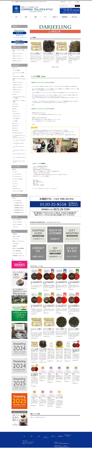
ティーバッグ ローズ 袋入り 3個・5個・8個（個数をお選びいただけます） (61, 306)
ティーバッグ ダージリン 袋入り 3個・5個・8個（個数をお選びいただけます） (49, 282)
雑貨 (39, 436)
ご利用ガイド (53, 436)
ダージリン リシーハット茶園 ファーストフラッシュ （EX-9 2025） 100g (74, 329)
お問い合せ (63, 1)
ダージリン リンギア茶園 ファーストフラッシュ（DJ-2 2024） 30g (36, 54)
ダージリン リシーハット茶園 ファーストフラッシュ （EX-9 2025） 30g (36, 329)
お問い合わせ (46, 437)
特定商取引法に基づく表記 (67, 436)
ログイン (70, 1)
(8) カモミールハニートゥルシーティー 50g (59, 349)
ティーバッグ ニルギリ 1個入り (59, 373)
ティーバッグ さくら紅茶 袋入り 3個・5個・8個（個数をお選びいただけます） (73, 306)
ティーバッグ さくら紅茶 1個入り (51, 397)
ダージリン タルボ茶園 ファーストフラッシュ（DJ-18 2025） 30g (34, 350)
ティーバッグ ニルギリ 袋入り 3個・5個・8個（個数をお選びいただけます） (61, 282)
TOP (24, 436)
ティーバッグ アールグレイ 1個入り (67, 373)
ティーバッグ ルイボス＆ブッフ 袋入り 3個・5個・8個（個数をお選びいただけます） (34, 374)
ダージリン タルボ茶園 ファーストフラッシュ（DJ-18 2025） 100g (42, 350)
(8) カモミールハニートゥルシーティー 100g (67, 349)
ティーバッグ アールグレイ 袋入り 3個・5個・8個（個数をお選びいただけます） (74, 282)
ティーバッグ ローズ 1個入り (42, 397)
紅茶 (31, 436)
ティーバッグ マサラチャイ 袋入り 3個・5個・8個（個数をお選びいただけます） (49, 306)
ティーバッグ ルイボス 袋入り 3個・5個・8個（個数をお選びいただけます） (76, 351)
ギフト (46, 436)
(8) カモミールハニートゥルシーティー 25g (50, 349)
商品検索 (77, 5)
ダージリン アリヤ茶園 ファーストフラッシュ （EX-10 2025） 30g (48, 329)
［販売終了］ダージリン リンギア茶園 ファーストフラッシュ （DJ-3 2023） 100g (74, 54)
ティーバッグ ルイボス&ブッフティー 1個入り (59, 397)
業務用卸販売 (60, 436)
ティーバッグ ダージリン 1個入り (51, 373)
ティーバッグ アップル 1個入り (76, 373)
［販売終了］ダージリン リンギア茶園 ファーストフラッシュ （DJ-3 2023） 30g (61, 54)
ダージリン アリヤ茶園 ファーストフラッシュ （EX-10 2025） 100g (61, 329)
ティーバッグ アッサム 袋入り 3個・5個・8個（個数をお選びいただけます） (36, 282)
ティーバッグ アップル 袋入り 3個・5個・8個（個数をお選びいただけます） (36, 306)
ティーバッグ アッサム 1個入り (42, 373)
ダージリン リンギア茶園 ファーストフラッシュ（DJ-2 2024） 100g (49, 54)
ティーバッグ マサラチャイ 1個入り (34, 397)
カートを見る (77, 1)
